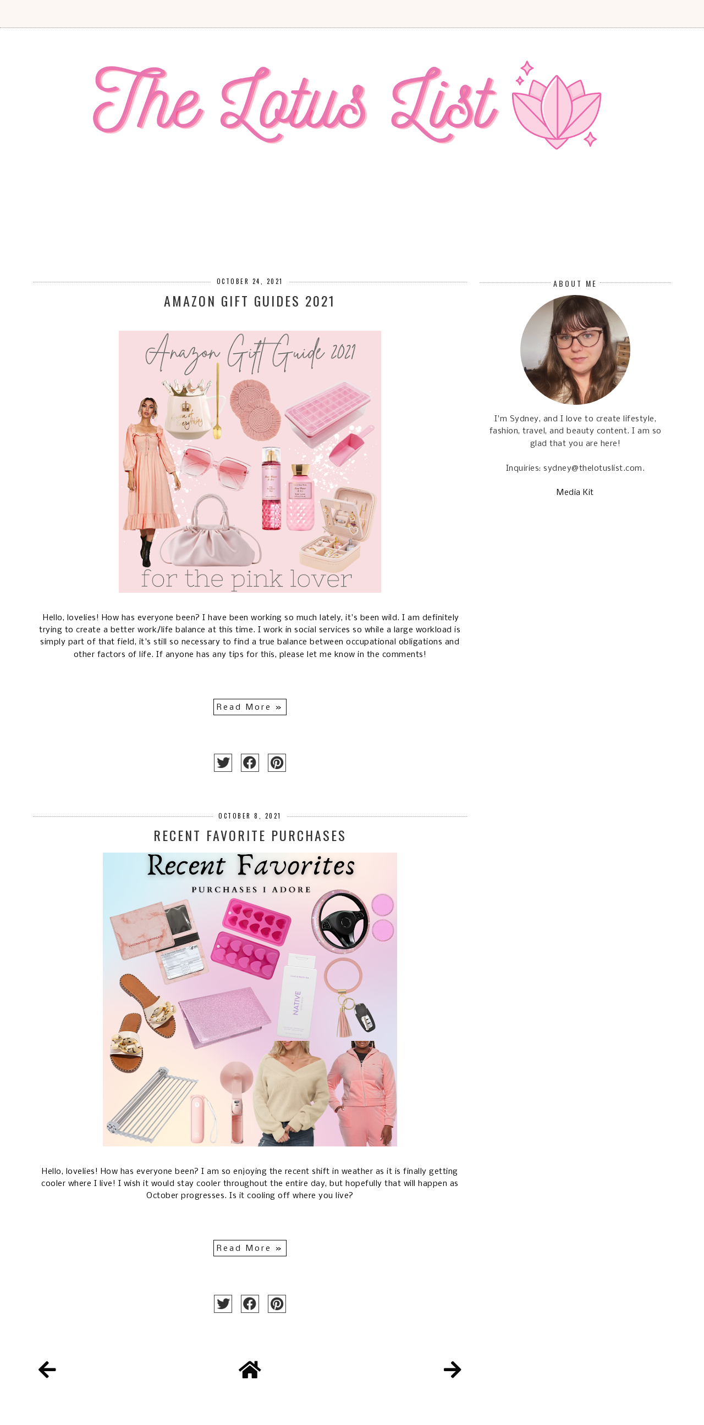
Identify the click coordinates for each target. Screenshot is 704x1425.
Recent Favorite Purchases (249, 835)
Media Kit (575, 492)
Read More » (250, 707)
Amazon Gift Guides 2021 (250, 300)
